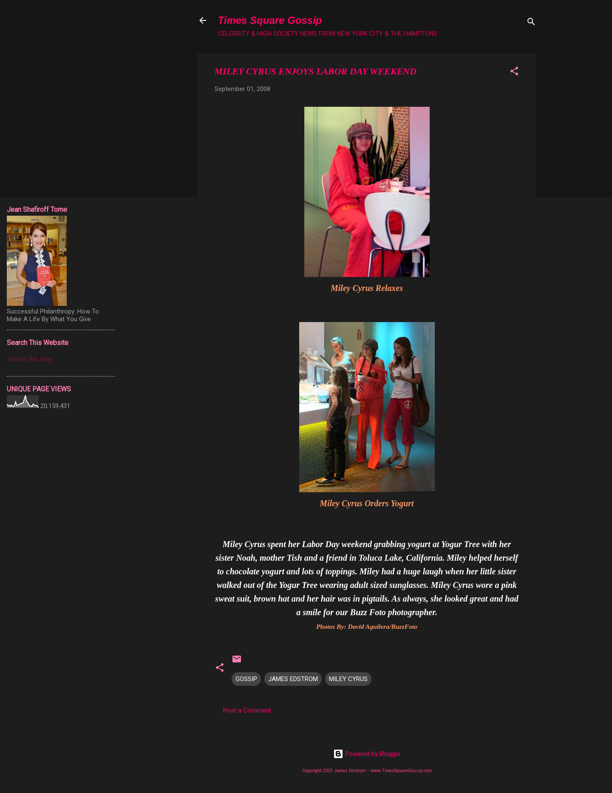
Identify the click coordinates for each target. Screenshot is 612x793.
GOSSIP (246, 679)
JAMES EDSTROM (293, 679)
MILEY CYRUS (348, 679)
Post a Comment (247, 710)
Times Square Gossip (270, 20)
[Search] (531, 23)
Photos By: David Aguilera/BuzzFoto (366, 626)
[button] (514, 72)
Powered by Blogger (367, 754)
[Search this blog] (61, 359)
